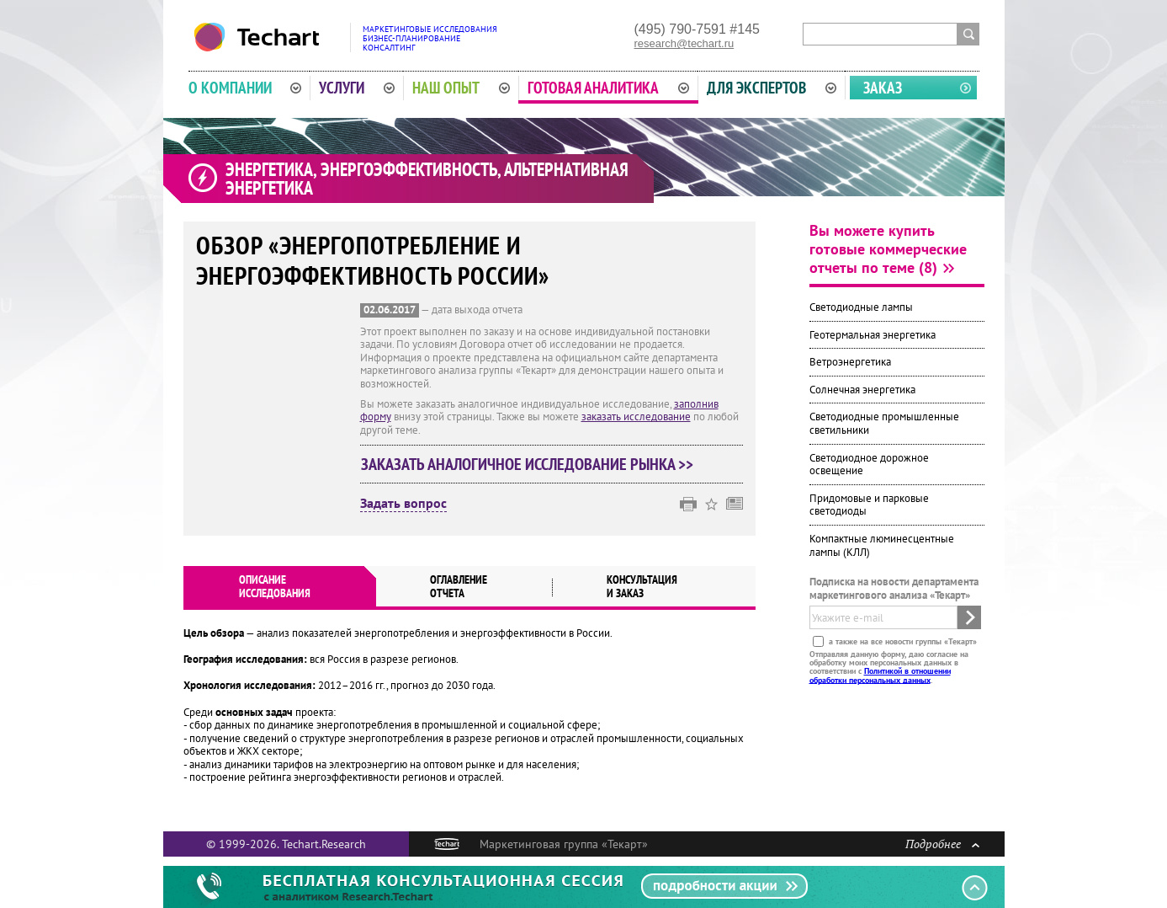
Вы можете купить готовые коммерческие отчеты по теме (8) (888, 249)
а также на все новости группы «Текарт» (901, 640)
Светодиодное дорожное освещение (869, 464)
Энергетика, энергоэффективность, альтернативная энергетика (427, 179)
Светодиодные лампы (861, 307)
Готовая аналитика (608, 87)
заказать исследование (636, 416)
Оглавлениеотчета (458, 586)
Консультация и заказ (642, 586)
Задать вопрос (403, 503)
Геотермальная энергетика (872, 335)
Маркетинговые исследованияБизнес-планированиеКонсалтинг (430, 38)
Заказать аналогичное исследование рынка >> (527, 464)
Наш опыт (461, 87)
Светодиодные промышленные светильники (884, 423)
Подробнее (942, 844)
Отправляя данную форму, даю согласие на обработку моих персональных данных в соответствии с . (888, 666)
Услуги (357, 87)
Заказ (882, 87)
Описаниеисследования (274, 586)
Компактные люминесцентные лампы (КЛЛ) (881, 545)
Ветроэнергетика (850, 362)
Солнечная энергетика (862, 389)
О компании (245, 87)
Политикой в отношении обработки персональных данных (880, 675)
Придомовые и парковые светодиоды (869, 505)
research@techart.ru (684, 43)
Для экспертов (771, 87)
